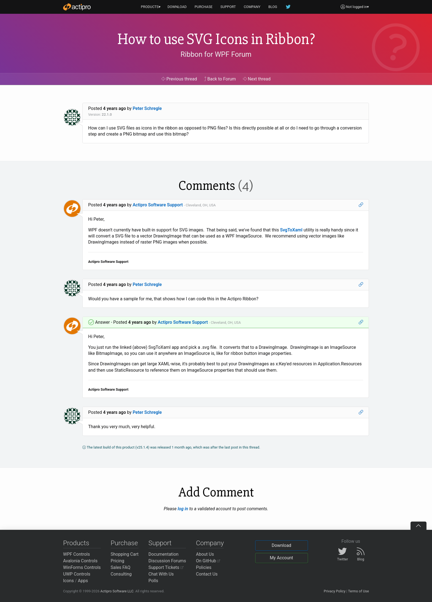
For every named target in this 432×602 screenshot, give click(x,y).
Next (257, 79)
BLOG (272, 7)
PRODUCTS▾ (151, 7)
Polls (153, 580)
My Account (281, 557)
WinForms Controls (82, 567)
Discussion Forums (167, 560)
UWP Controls (76, 574)
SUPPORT (228, 7)
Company (210, 543)
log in (183, 508)
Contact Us (207, 574)
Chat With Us (161, 574)
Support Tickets (165, 567)
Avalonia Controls (80, 560)
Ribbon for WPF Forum (215, 54)
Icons (68, 580)
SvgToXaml (291, 230)
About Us (205, 554)
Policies (203, 567)
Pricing (118, 560)
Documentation (163, 554)
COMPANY (252, 7)
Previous (179, 79)
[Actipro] (77, 6)
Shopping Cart (125, 554)
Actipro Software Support (158, 204)
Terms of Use (358, 591)
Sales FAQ (121, 567)
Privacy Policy (334, 591)
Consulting (121, 574)
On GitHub (208, 560)
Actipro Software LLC (116, 591)
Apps (83, 580)
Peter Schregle (147, 108)
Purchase (124, 543)
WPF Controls (76, 554)
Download (281, 545)
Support (160, 543)
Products (76, 543)
